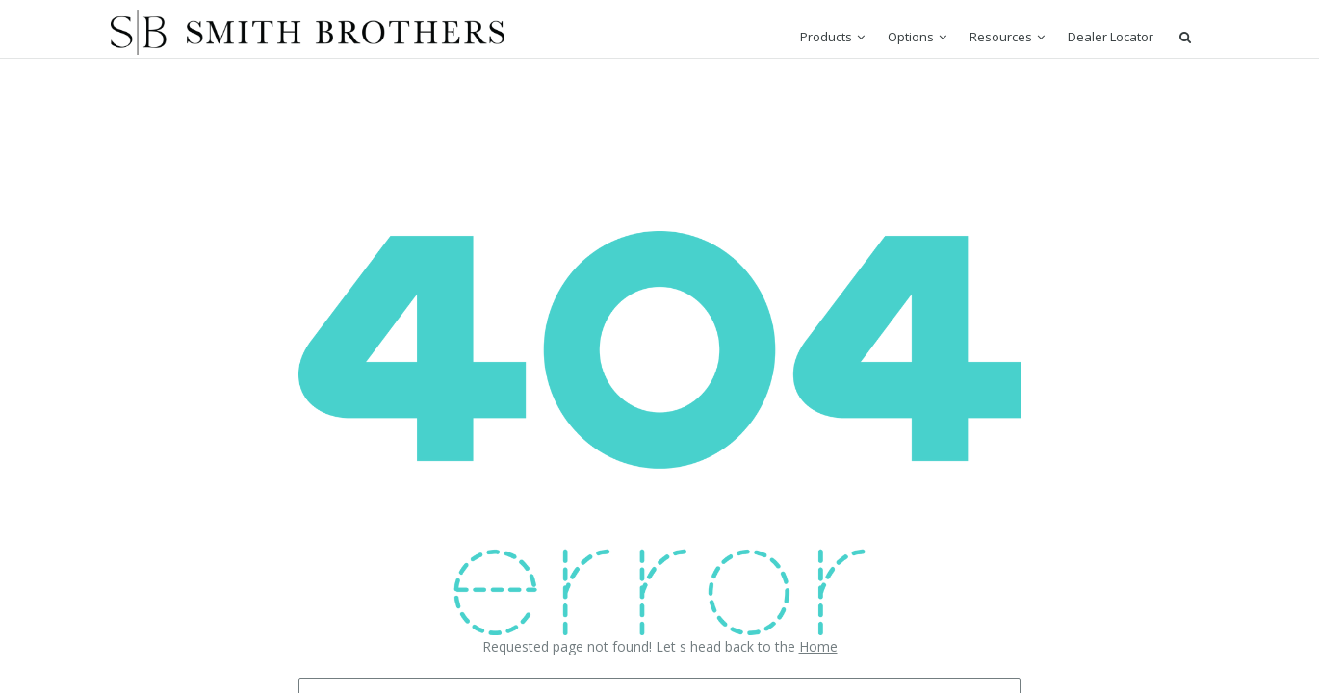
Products (826, 36)
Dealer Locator (1110, 36)
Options (911, 36)
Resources (1001, 36)
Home (818, 646)
